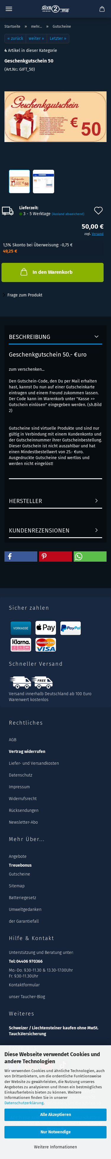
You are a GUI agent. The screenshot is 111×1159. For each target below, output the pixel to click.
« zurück (15, 38)
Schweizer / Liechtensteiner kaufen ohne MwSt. (53, 1028)
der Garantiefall (24, 921)
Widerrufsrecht (23, 798)
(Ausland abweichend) (68, 214)
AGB (12, 739)
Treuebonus (20, 865)
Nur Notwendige (56, 1132)
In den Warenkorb (46, 271)
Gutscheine (19, 874)
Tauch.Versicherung (27, 1033)
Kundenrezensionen (39, 530)
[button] (20, 556)
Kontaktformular (24, 984)
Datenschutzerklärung (24, 1103)
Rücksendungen (23, 810)
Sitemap (17, 885)
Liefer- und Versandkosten (34, 763)
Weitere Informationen (55, 1147)
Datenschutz (20, 775)
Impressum (19, 786)
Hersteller (25, 501)
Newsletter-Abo (23, 822)
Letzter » (58, 38)
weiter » (36, 38)
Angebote (18, 856)
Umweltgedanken (25, 909)
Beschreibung (29, 336)
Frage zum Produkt (24, 295)
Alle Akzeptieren (55, 1114)
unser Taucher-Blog (27, 996)
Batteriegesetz (22, 897)
